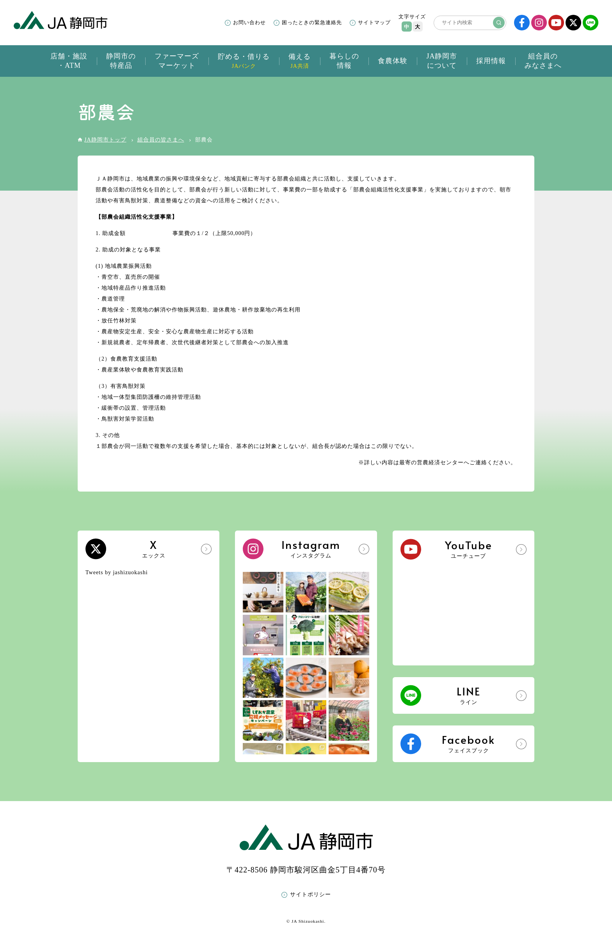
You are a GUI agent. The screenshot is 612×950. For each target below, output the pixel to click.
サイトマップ (374, 22)
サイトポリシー (310, 894)
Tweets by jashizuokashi (116, 572)
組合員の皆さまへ (160, 140)
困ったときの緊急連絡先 (312, 22)
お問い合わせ (249, 22)
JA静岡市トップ (105, 140)
